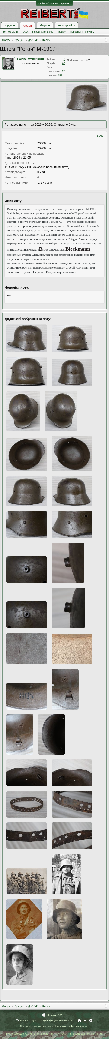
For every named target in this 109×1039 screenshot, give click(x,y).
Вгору (85, 1020)
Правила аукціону (42, 31)
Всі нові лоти (10, 31)
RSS (90, 1020)
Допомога (25, 1026)
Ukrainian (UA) (54, 1015)
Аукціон (27, 25)
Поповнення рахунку (82, 31)
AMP (100, 136)
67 (63, 63)
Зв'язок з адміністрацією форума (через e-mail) (47, 1020)
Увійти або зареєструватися (54, 3)
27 (63, 71)
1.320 (87, 60)
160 (60, 75)
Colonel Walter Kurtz (31, 59)
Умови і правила (43, 1026)
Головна (79, 1020)
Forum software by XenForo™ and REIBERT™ (54, 1034)
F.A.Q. (25, 31)
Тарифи (61, 31)
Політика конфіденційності (71, 1026)
